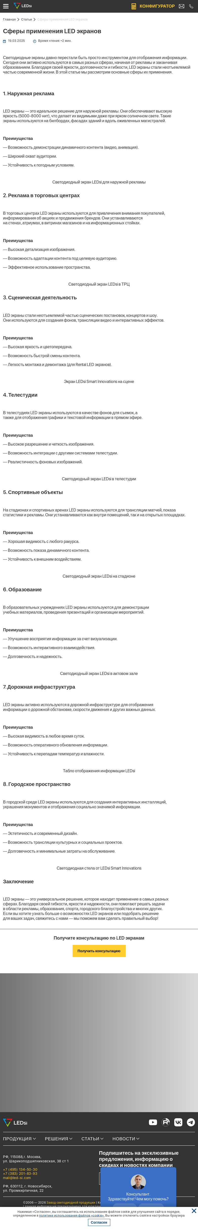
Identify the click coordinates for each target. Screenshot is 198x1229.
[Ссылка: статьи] (28, 19)
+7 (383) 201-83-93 (20, 1173)
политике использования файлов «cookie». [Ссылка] (72, 1215)
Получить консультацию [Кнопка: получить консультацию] (99, 951)
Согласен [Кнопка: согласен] (99, 1222)
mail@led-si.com (17, 1178)
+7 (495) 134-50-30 (20, 1169)
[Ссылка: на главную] (11, 19)
